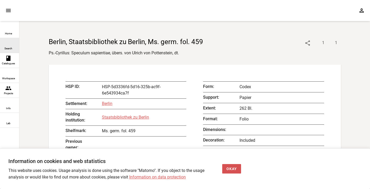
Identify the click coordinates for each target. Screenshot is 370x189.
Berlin (107, 103)
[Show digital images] (330, 43)
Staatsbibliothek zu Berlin (125, 117)
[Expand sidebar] (8, 10)
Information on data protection (157, 177)
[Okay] (231, 169)
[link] (9, 30)
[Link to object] (308, 43)
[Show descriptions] (318, 43)
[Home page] (49, 12)
